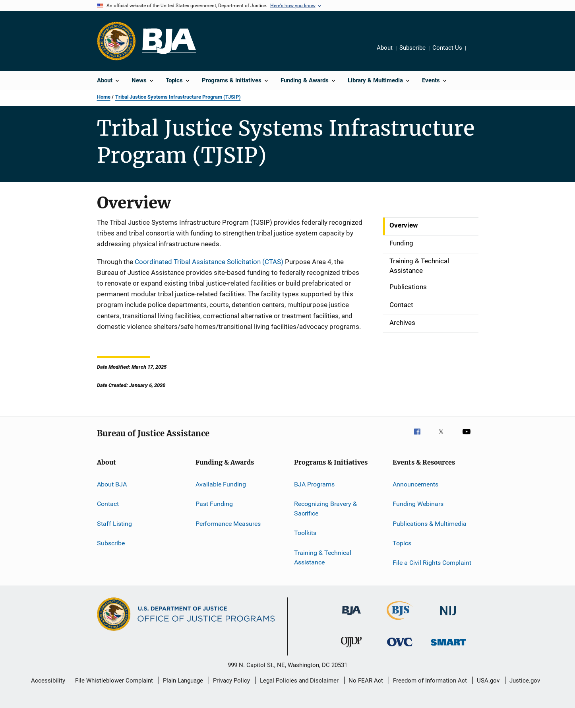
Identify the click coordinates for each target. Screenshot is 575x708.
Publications (408, 287)
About (385, 47)
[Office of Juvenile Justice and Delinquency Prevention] (351, 648)
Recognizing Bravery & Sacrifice (325, 508)
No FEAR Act (365, 680)
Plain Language (183, 680)
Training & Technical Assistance (419, 265)
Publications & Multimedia (430, 523)
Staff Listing (114, 523)
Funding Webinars (418, 504)
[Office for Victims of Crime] (399, 648)
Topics (402, 543)
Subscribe (412, 47)
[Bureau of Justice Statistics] (399, 621)
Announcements (415, 484)
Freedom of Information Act (430, 680)
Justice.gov (524, 680)
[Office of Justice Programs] (116, 40)
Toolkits (305, 533)
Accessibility (48, 680)
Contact (401, 305)
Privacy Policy (231, 680)
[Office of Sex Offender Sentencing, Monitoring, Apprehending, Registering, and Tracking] (448, 647)
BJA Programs (314, 484)
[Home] (169, 41)
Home (103, 97)
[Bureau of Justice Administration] (351, 616)
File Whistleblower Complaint (114, 680)
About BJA (112, 484)
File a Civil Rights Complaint (432, 562)
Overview (403, 225)
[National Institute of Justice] (448, 617)
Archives (402, 323)
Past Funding (214, 504)
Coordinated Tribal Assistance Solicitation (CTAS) (209, 262)
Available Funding (221, 484)
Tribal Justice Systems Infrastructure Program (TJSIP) (178, 97)
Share (478, 53)
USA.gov (488, 680)
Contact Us (447, 47)
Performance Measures (228, 523)
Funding (401, 243)
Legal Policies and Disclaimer (299, 680)
